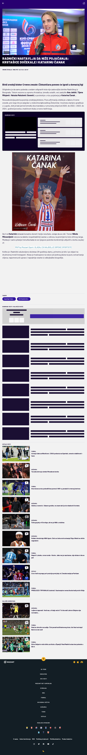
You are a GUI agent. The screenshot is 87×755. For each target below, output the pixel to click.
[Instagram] (34, 744)
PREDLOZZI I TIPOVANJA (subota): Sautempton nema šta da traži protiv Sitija (57, 590)
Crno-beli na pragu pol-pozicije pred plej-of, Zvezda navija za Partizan (55, 573)
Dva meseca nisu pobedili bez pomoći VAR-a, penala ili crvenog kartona (55, 489)
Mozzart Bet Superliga (43, 683)
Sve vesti (43, 679)
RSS (33, 739)
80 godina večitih (43, 702)
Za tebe (43, 669)
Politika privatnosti (42, 739)
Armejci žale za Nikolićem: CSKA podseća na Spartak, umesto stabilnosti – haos (57, 455)
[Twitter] (38, 744)
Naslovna (43, 674)
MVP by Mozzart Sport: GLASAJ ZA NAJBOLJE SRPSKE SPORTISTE (43, 247)
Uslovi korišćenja (25, 739)
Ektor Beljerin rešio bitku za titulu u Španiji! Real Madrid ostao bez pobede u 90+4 (57, 645)
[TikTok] (53, 744)
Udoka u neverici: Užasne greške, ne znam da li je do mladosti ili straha (55, 506)
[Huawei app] (81, 662)
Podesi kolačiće (67, 739)
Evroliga (43, 688)
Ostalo (33, 571)
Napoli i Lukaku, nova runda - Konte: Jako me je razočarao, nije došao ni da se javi (57, 556)
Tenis (43, 712)
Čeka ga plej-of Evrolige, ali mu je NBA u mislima (47, 522)
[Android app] (74, 662)
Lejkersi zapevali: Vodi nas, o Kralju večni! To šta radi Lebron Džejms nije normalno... (56, 611)
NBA (43, 693)
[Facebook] (43, 744)
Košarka (34, 469)
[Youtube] (48, 744)
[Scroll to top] (44, 659)
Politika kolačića (55, 739)
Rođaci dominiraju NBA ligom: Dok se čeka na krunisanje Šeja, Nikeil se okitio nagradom (58, 539)
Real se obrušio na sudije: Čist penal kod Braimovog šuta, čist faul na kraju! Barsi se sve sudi (57, 628)
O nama (15, 739)
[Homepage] (84, 3)
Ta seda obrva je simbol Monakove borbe (45, 472)
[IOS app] (78, 662)
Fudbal (33, 451)
